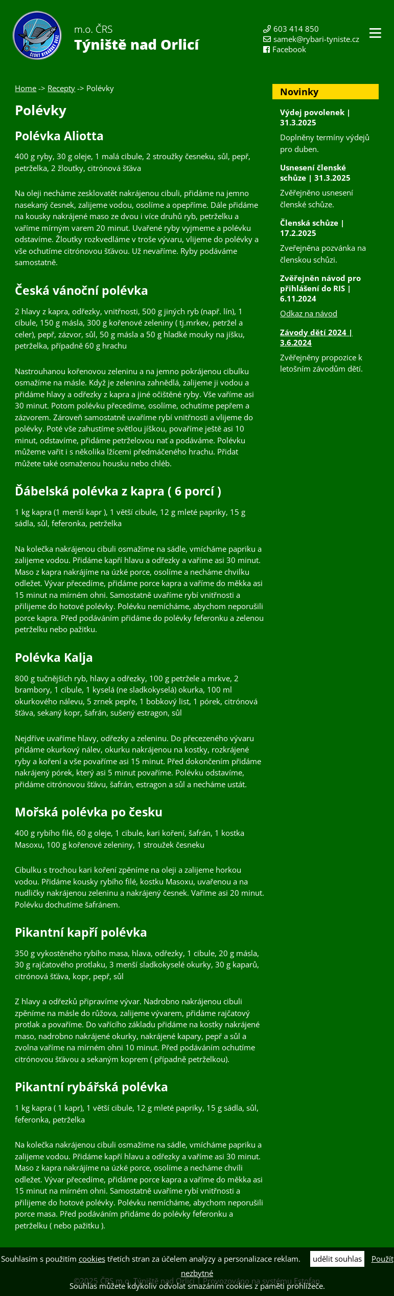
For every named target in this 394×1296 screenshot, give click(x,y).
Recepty (61, 88)
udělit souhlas (337, 1259)
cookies (92, 1259)
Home (25, 88)
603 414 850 (296, 29)
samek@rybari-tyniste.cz (316, 39)
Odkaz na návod (308, 313)
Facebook (289, 49)
